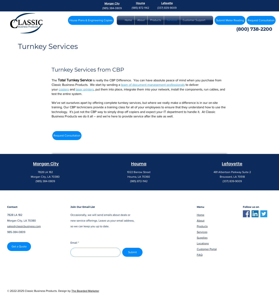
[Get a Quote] (19, 246)
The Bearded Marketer (85, 290)
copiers (64, 89)
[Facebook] (246, 213)
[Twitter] (263, 213)
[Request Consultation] (66, 135)
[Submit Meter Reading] (230, 20)
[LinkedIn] (255, 213)
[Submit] (132, 252)
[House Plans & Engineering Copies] (91, 20)
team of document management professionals (153, 85)
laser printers (85, 89)
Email (73, 242)
